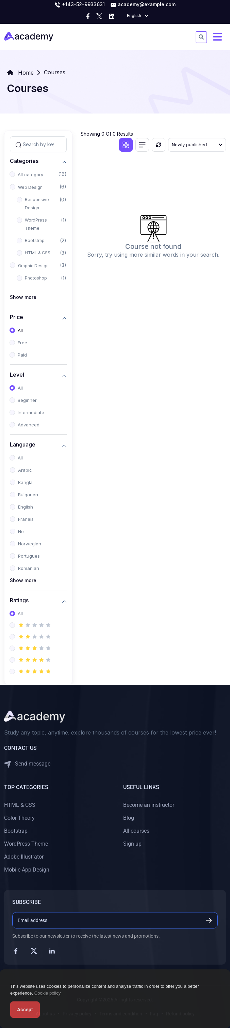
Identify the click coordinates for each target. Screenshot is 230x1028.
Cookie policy (47, 993)
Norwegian (29, 543)
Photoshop (36, 278)
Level (17, 375)
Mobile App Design (26, 869)
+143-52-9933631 (79, 4)
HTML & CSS (37, 252)
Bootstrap (35, 240)
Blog (128, 818)
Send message (27, 764)
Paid (22, 355)
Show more (23, 297)
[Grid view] (126, 145)
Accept (25, 1009)
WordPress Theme (36, 224)
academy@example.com (143, 4)
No (21, 531)
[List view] (142, 145)
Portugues (29, 556)
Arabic (25, 470)
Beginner (27, 400)
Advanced (28, 424)
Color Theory (19, 818)
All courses (136, 831)
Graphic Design (33, 265)
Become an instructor (148, 805)
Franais (26, 519)
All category (30, 174)
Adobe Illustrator (24, 856)
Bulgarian (28, 494)
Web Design (30, 187)
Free (22, 342)
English (25, 507)
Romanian (28, 568)
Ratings (19, 600)
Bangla (25, 482)
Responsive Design (37, 203)
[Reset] (158, 145)
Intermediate (31, 412)
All (20, 330)
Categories (24, 161)
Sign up (132, 844)
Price (16, 317)
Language (22, 444)
